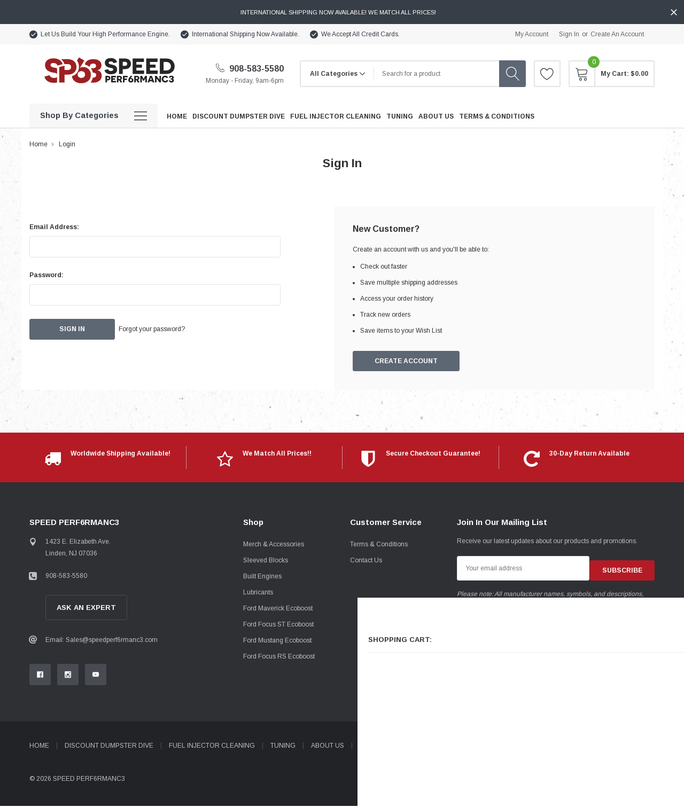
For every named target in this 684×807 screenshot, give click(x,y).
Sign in (569, 34)
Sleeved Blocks (265, 561)
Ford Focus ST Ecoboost (278, 625)
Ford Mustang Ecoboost (277, 641)
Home (38, 144)
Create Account (406, 362)
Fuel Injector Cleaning (212, 746)
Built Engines (262, 577)
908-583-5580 (250, 68)
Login (67, 144)
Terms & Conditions (379, 545)
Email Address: (54, 227)
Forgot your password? (166, 329)
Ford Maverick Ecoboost (278, 609)
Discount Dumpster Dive (109, 746)
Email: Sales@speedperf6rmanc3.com (101, 641)
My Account (531, 34)
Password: (46, 275)
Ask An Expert (86, 609)
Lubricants (258, 593)
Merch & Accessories (273, 545)
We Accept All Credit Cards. (360, 34)
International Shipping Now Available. (245, 34)
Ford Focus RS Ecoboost (279, 657)
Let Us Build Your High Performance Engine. (105, 34)
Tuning (283, 746)
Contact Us (366, 561)
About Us (327, 746)
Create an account (617, 34)
